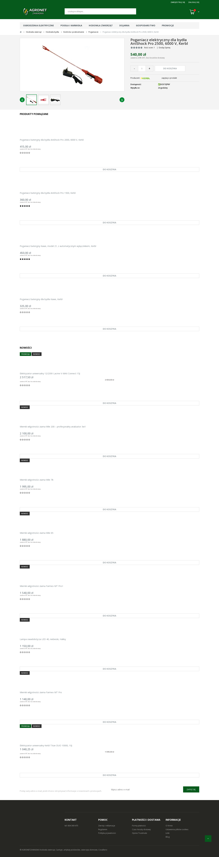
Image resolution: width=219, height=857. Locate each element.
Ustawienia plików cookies (177, 829)
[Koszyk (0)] (194, 12)
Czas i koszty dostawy (141, 829)
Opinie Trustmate (139, 833)
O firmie (169, 825)
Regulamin (102, 829)
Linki (167, 833)
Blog (168, 837)
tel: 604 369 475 (71, 825)
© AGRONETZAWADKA (30, 849)
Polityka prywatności (107, 833)
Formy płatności (139, 825)
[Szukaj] (100, 11)
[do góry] (208, 838)
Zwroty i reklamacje (106, 825)
